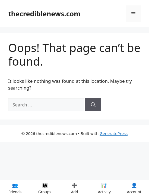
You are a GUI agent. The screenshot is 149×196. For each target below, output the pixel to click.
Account (134, 188)
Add (75, 188)
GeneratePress (114, 133)
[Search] (93, 104)
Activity (104, 188)
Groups (45, 188)
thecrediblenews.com (44, 13)
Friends (15, 188)
